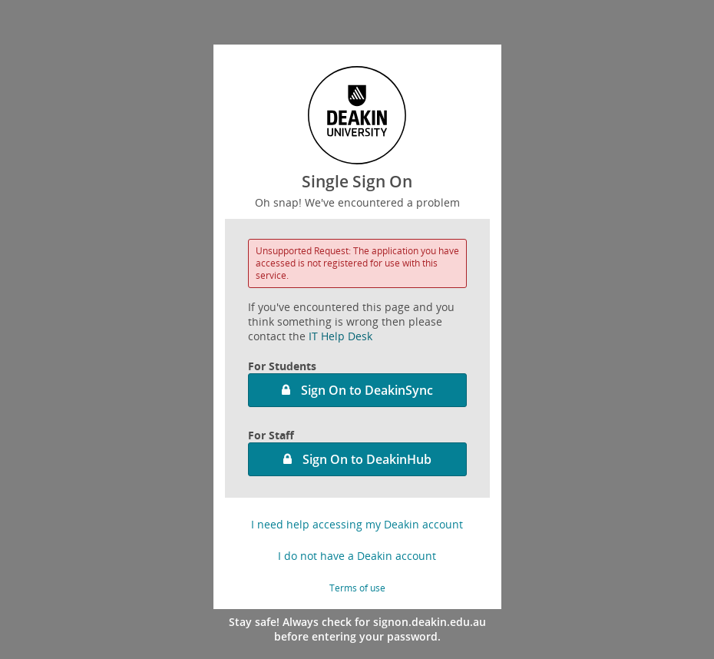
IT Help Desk (340, 336)
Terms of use (357, 587)
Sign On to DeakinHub (366, 459)
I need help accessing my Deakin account (357, 524)
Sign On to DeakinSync (367, 390)
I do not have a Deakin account (357, 555)
